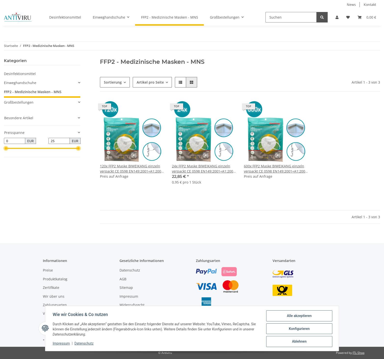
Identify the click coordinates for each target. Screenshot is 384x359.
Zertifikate (51, 287)
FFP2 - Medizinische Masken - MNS (32, 91)
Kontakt (370, 4)
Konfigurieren (298, 329)
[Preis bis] (59, 141)
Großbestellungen (19, 102)
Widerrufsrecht (132, 305)
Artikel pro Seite (150, 82)
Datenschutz (130, 270)
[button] (337, 17)
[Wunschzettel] (348, 17)
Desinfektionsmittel (20, 73)
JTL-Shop (358, 353)
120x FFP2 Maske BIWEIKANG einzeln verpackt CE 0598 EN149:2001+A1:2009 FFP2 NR (131, 169)
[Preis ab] (14, 141)
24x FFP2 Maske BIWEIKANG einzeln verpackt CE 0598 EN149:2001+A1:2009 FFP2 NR (203, 169)
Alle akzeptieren (298, 316)
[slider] (6, 148)
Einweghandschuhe (20, 82)
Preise (48, 270)
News (351, 4)
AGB (123, 279)
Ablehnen (298, 342)
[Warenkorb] (367, 17)
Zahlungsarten (55, 305)
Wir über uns (53, 296)
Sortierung (113, 82)
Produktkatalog (55, 279)
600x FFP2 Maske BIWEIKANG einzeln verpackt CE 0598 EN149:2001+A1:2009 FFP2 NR (275, 169)
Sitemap (126, 287)
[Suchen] (291, 17)
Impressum (129, 296)
